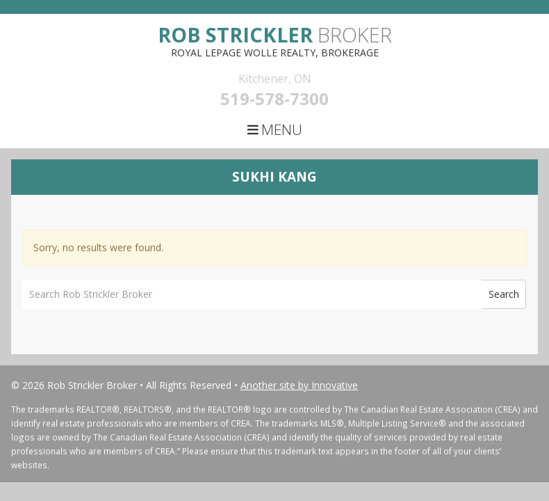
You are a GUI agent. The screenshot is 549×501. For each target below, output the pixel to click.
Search (504, 294)
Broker (275, 34)
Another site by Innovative (299, 385)
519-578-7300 (274, 98)
